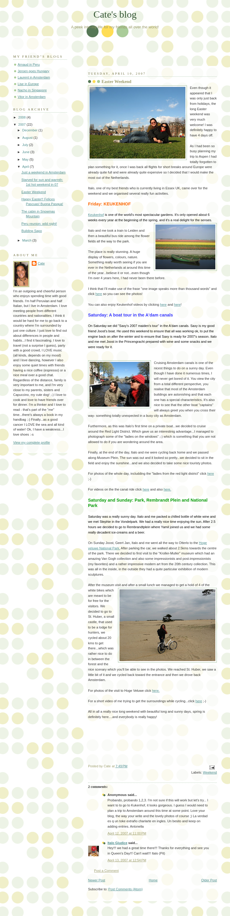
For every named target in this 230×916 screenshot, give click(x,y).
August (27, 137)
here (99, 294)
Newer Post (96, 880)
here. (167, 489)
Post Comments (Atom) (125, 889)
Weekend (210, 772)
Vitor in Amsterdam (32, 97)
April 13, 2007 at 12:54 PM (127, 860)
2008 (22, 117)
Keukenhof (96, 214)
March (27, 240)
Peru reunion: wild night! (39, 223)
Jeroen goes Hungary (33, 71)
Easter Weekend (34, 192)
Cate (41, 263)
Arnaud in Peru (29, 64)
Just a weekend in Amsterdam (44, 172)
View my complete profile (31, 442)
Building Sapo (32, 231)
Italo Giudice (117, 843)
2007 (22, 124)
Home (153, 880)
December (30, 130)
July (25, 145)
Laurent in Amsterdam (34, 77)
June (26, 152)
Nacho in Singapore (32, 90)
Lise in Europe (28, 84)
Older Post (209, 880)
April (26, 166)
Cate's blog (115, 14)
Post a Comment (106, 870)
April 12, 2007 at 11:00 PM (127, 833)
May (25, 159)
